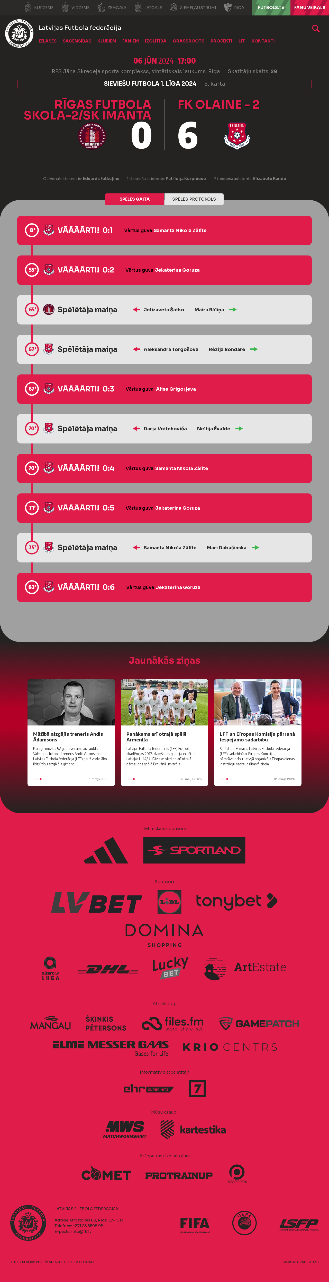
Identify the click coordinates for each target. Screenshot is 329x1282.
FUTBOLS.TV (271, 7)
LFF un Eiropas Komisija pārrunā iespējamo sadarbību (257, 736)
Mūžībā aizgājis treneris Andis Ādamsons (68, 736)
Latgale (148, 7)
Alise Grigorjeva (176, 389)
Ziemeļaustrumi (193, 7)
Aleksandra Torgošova (171, 349)
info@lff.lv (81, 1231)
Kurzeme (38, 7)
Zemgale (111, 7)
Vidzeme (75, 7)
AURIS (314, 1262)
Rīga (234, 7)
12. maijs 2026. (71, 779)
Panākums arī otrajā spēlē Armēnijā (156, 736)
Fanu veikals (309, 7)
